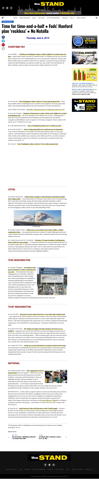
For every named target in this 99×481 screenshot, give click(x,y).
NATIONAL (41, 18)
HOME (15, 18)
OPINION (65, 18)
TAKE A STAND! (81, 18)
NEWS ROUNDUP (24, 18)
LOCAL (34, 18)
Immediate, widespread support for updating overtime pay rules (47, 109)
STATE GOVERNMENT (53, 18)
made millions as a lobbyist (50, 402)
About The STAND (77, 471)
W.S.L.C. (72, 18)
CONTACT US (89, 471)
